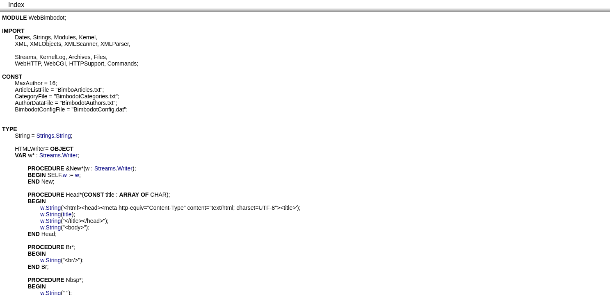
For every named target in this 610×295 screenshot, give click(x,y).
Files (100, 57)
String (22, 135)
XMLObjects (45, 44)
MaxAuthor (29, 83)
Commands (122, 63)
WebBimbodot (47, 17)
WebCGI (55, 63)
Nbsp (73, 280)
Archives (80, 57)
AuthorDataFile (34, 103)
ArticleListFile (32, 89)
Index (16, 4)
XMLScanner (80, 44)
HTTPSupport (86, 63)
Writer (70, 155)
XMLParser (115, 44)
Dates (22, 37)
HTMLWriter (30, 148)
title (109, 194)
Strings (42, 37)
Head (73, 194)
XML (21, 44)
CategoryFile (31, 96)
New (75, 168)
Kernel (87, 37)
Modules (65, 37)
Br (69, 247)
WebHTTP (28, 63)
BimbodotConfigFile (40, 109)
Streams (25, 57)
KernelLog (52, 57)
